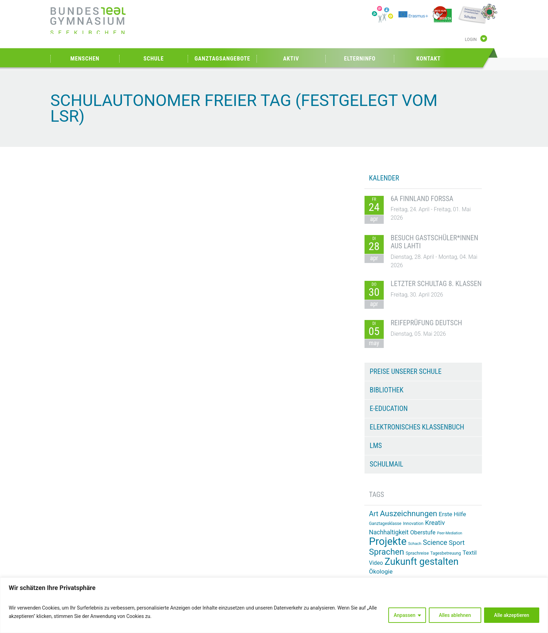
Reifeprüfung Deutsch (426, 323)
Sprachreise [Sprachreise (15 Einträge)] (417, 553)
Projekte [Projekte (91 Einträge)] (387, 541)
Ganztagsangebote (222, 58)
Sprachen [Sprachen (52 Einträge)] (386, 552)
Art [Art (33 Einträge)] (373, 514)
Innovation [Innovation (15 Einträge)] (413, 523)
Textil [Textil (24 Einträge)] (469, 552)
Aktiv (291, 58)
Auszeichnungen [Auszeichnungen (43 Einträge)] (408, 513)
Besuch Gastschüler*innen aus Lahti (434, 242)
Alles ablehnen (455, 615)
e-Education (389, 408)
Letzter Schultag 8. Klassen (436, 283)
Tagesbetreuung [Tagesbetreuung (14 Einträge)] (445, 553)
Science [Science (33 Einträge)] (435, 543)
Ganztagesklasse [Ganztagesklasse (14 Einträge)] (385, 523)
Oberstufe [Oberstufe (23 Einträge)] (422, 532)
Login (471, 39)
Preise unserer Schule (406, 371)
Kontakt (428, 58)
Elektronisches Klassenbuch (417, 427)
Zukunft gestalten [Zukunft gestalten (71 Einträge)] (421, 561)
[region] (274, 605)
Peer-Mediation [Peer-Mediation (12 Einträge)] (449, 533)
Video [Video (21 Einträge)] (376, 563)
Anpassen (405, 615)
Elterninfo (359, 58)
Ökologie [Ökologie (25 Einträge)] (381, 571)
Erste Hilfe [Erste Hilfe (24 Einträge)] (452, 514)
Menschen (84, 58)
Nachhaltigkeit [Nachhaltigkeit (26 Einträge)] (389, 532)
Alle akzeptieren (511, 615)
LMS (376, 445)
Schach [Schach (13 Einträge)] (414, 543)
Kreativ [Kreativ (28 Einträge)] (435, 522)
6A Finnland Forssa (422, 198)
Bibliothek (387, 390)
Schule (153, 58)
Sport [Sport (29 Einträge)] (456, 543)
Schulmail (386, 464)
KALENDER (384, 178)
